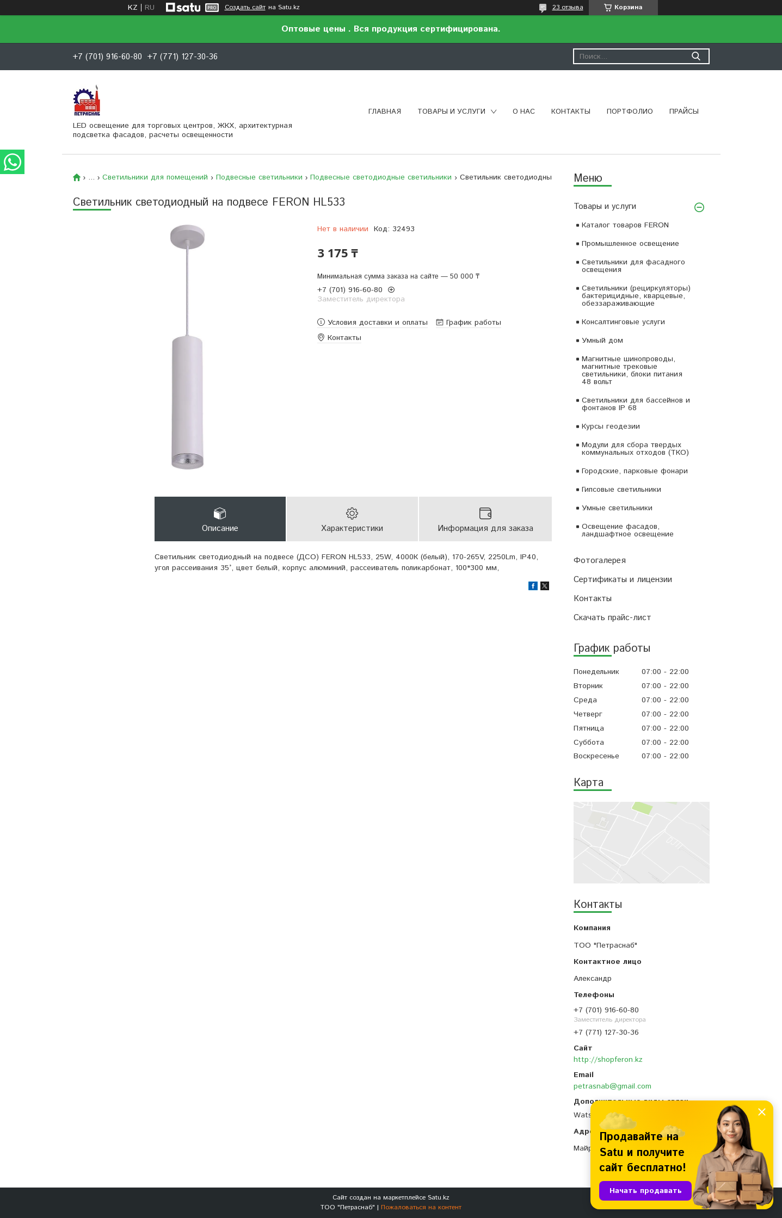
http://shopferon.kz (608, 1059)
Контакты (570, 112)
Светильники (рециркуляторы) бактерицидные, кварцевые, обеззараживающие (636, 296)
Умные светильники (617, 508)
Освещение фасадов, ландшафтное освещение (628, 530)
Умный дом (602, 340)
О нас (524, 112)
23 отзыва (567, 7)
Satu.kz (439, 1197)
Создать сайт (245, 7)
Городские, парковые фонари (635, 471)
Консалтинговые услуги (623, 322)
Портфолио (630, 112)
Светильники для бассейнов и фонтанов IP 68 (636, 404)
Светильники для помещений (155, 177)
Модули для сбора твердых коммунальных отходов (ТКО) (635, 449)
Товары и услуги (451, 112)
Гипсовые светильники (621, 489)
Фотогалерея (600, 560)
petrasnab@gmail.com (612, 1086)
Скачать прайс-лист (612, 617)
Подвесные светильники (259, 177)
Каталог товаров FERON (625, 225)
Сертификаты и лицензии (623, 579)
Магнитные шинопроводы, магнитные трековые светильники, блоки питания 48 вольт (632, 370)
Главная (384, 112)
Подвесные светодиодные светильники (381, 177)
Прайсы (684, 112)
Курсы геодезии (611, 426)
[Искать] (696, 56)
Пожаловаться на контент (421, 1207)
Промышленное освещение (630, 243)
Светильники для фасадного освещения (633, 266)
